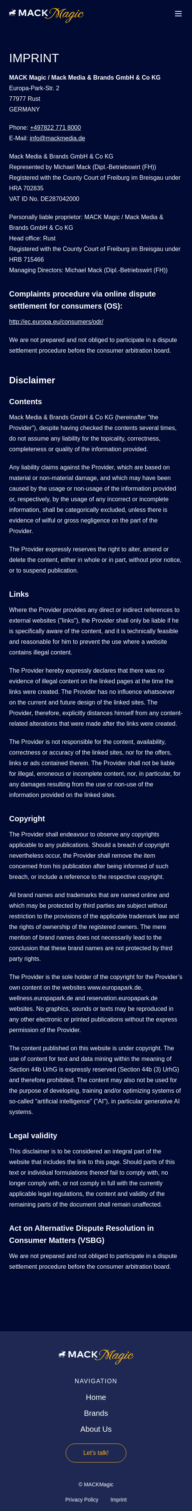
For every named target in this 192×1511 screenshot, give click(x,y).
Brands (96, 1413)
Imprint (118, 1500)
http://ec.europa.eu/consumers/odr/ (56, 322)
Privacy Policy (81, 1500)
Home (96, 1397)
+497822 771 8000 (55, 127)
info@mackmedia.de (57, 138)
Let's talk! (96, 1453)
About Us (96, 1429)
